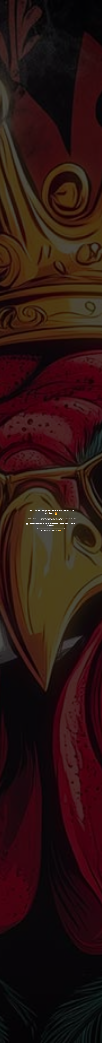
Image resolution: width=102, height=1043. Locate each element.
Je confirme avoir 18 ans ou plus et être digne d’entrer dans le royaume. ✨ (52, 524)
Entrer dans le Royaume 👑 (51, 530)
